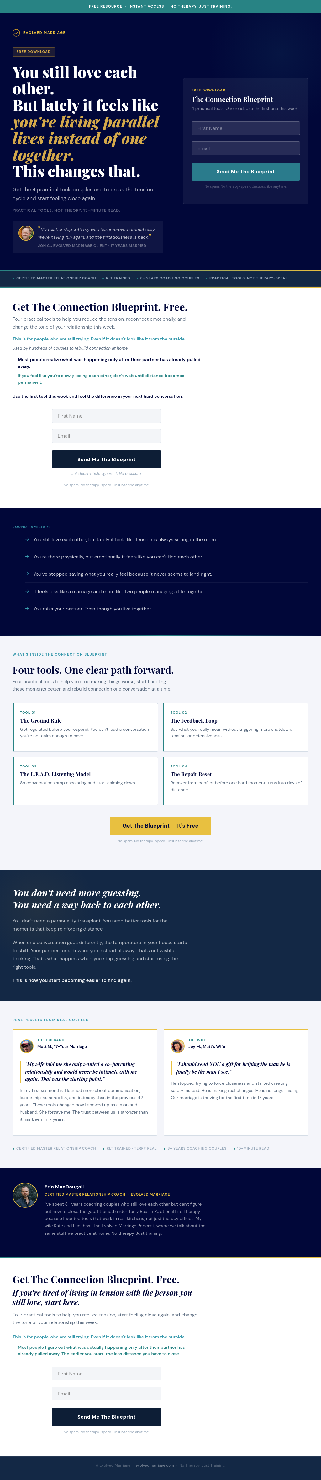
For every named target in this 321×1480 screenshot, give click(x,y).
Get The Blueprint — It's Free (160, 825)
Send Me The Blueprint (246, 171)
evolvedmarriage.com (155, 1465)
